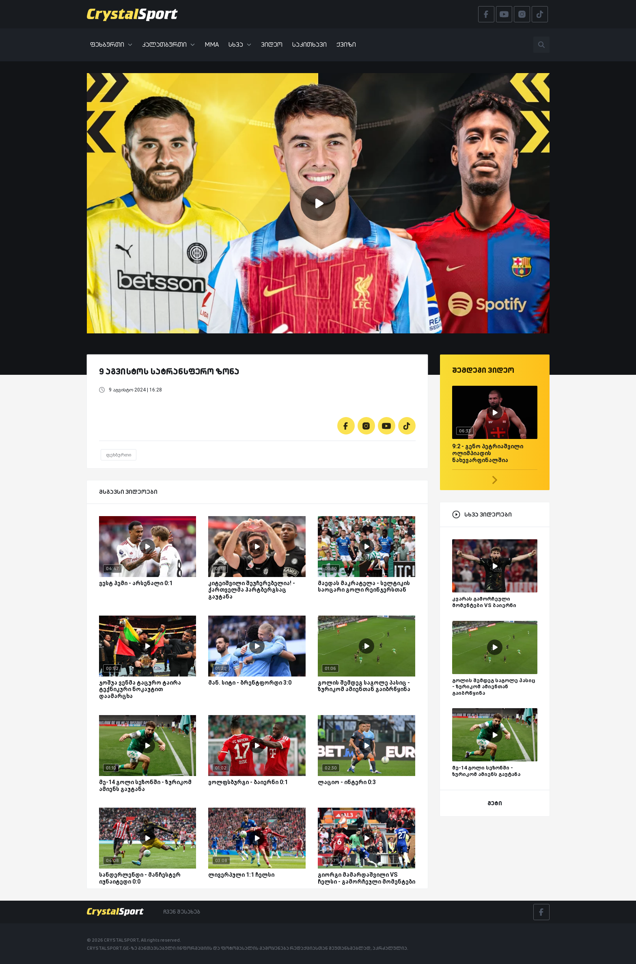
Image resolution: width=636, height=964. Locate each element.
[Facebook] (346, 425)
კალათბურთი (168, 44)
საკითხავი (309, 44)
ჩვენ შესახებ (181, 911)
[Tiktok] (407, 425)
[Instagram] (366, 425)
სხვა (240, 44)
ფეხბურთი (111, 44)
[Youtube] (386, 425)
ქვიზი (346, 44)
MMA (212, 44)
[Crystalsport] (132, 14)
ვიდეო (271, 44)
